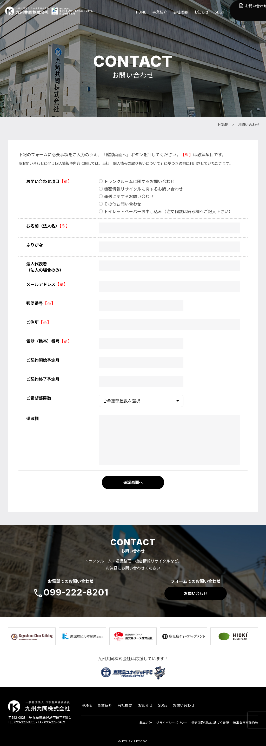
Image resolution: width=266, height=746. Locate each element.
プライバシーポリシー (169, 720)
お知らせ (201, 12)
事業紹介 (159, 12)
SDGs (219, 12)
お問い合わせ (248, 9)
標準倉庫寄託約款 (245, 720)
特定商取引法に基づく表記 (209, 720)
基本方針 (142, 720)
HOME (141, 12)
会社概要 (180, 12)
